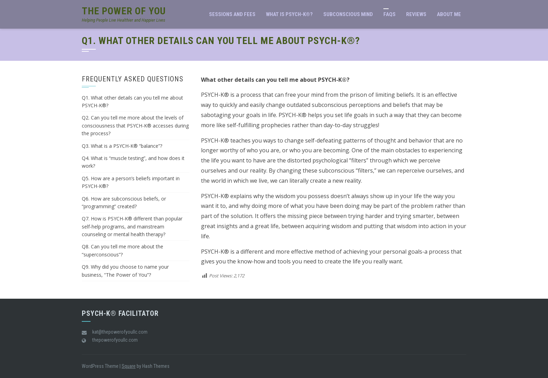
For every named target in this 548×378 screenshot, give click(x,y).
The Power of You (124, 11)
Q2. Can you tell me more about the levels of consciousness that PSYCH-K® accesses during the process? (135, 125)
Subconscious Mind (348, 14)
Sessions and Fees (232, 14)
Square (129, 366)
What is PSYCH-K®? (289, 14)
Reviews (416, 14)
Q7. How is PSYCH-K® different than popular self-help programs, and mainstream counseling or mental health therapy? (132, 226)
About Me (449, 14)
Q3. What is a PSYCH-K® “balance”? (122, 146)
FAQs (389, 14)
